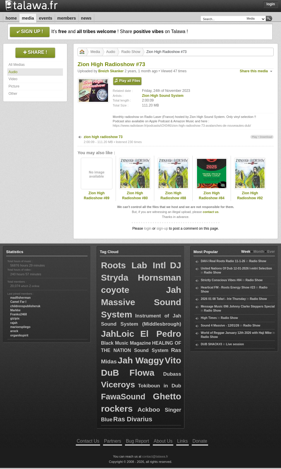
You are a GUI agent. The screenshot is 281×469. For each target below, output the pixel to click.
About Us (163, 441)
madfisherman (20, 297)
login (147, 228)
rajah (13, 322)
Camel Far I (18, 301)
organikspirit (19, 335)
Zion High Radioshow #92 (250, 195)
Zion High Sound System (163, 96)
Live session (235, 344)
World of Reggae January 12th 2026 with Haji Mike (236, 332)
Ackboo (149, 409)
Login (270, 4)
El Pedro (160, 334)
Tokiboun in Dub (159, 386)
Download (266, 136)
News (86, 18)
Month (258, 252)
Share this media (254, 71)
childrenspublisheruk (25, 306)
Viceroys (118, 384)
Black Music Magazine (126, 343)
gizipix (15, 318)
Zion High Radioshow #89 (96, 195)
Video (12, 79)
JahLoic (117, 334)
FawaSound (123, 396)
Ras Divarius (132, 419)
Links (182, 441)
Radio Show (130, 52)
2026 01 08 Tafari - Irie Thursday (223, 298)
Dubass (172, 374)
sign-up (162, 228)
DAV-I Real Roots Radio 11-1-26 (223, 261)
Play (254, 136)
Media (28, 18)
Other (12, 94)
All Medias (16, 65)
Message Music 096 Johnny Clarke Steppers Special (238, 306)
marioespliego (20, 327)
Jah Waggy (141, 360)
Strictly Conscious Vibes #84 (221, 280)
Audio (13, 72)
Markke (15, 310)
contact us (210, 212)
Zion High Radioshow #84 (211, 195)
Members (66, 18)
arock (14, 331)
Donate (200, 441)
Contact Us (88, 441)
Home (11, 18)
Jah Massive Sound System (141, 302)
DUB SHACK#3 (211, 344)
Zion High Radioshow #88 (173, 195)
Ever (271, 252)
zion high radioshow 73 (103, 137)
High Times (209, 317)
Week (245, 252)
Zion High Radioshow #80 (135, 195)
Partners (112, 441)
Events (45, 18)
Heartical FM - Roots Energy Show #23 (228, 287)
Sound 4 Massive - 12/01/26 (220, 325)
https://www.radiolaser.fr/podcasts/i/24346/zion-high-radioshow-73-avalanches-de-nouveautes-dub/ (182, 125)
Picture (13, 86)
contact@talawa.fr (155, 456)
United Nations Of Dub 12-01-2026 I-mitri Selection (236, 268)
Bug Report (137, 441)
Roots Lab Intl (133, 265)
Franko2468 (18, 314)
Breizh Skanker (111, 71)
